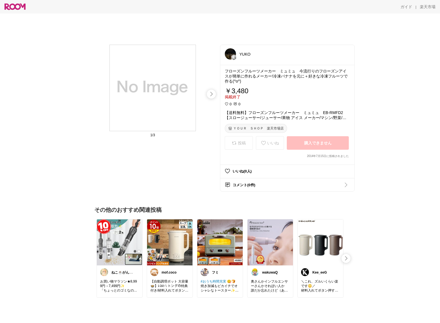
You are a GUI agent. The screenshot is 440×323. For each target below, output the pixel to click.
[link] (119, 242)
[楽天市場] (428, 6)
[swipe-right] (211, 94)
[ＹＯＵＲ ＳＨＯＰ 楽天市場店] (256, 128)
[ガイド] (406, 6)
